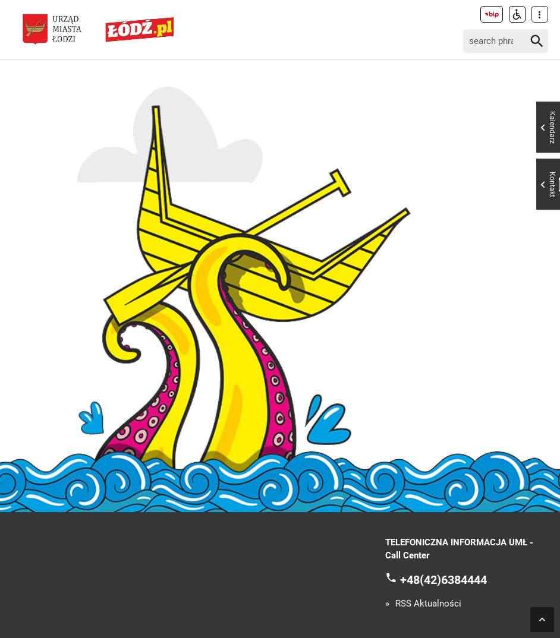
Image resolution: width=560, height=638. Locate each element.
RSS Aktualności (428, 603)
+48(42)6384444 (443, 579)
